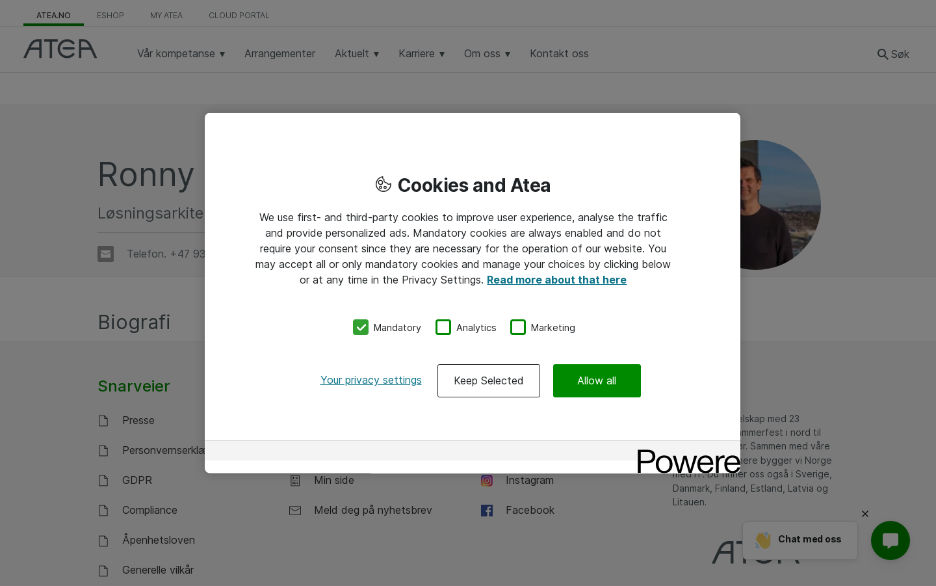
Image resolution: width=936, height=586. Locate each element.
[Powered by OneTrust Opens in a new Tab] (684, 452)
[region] (472, 293)
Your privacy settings (371, 379)
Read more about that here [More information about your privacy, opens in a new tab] (557, 279)
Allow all (596, 380)
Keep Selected (489, 380)
